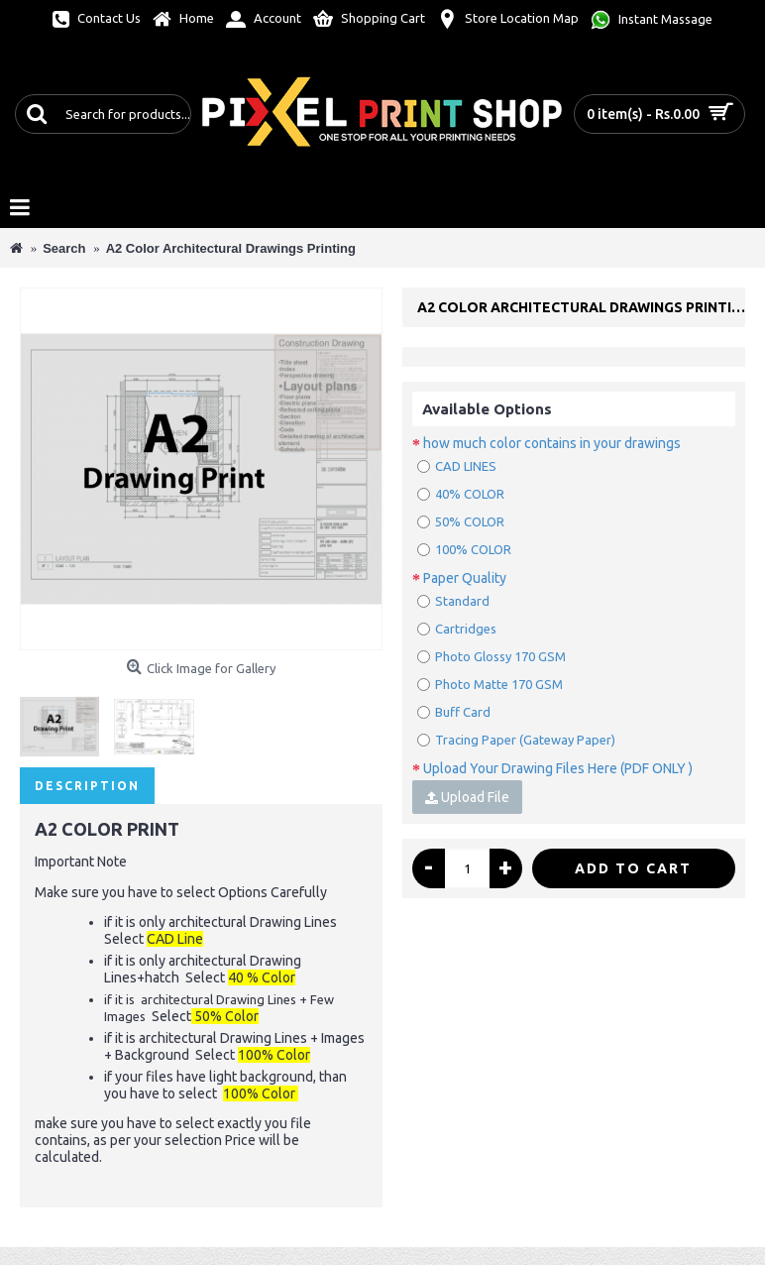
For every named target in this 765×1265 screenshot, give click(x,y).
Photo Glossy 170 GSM (491, 656)
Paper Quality (464, 578)
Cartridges (456, 628)
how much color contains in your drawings (552, 443)
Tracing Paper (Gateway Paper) (516, 740)
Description (87, 785)
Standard (453, 601)
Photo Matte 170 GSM (490, 684)
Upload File (467, 797)
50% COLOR (460, 521)
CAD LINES (456, 466)
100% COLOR (464, 549)
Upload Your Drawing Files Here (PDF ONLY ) (558, 768)
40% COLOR (460, 494)
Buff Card (454, 712)
